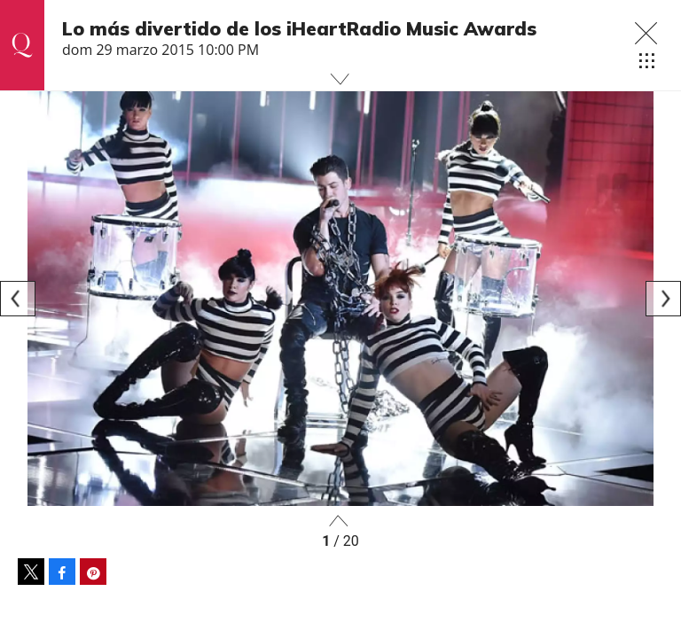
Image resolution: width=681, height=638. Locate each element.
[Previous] (17, 298)
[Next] (663, 298)
